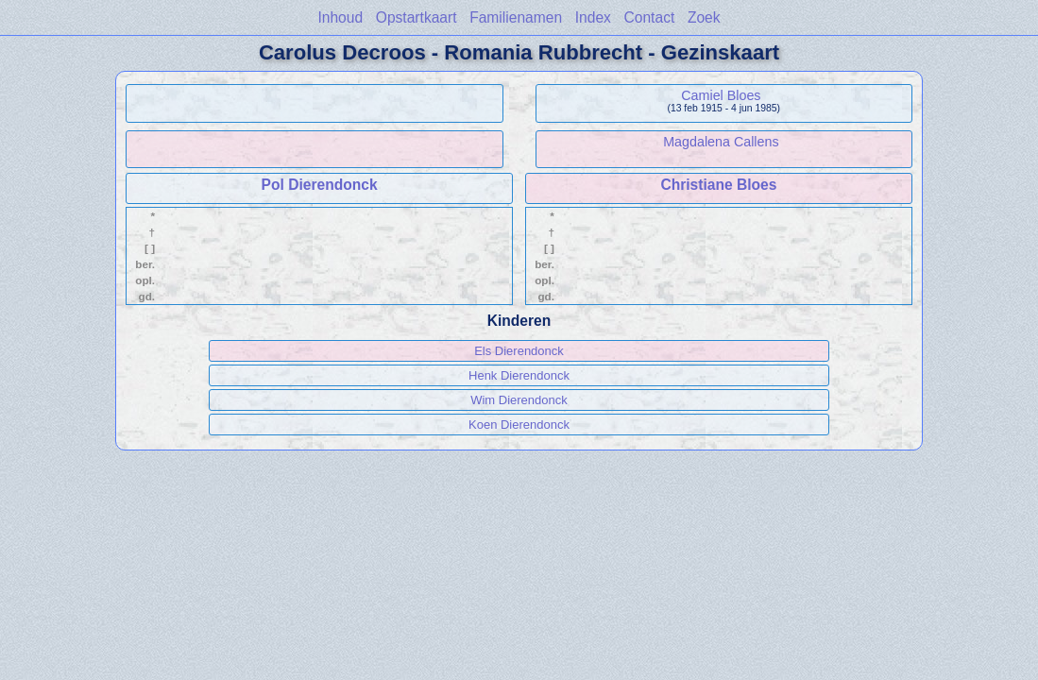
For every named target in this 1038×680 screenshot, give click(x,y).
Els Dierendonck (519, 351)
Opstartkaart (416, 17)
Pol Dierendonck (320, 185)
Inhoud (340, 17)
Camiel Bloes (720, 95)
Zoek (704, 17)
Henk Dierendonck (519, 375)
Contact (649, 17)
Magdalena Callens (720, 141)
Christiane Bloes (718, 185)
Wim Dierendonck (519, 400)
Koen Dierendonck (519, 424)
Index (593, 17)
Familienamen (515, 17)
